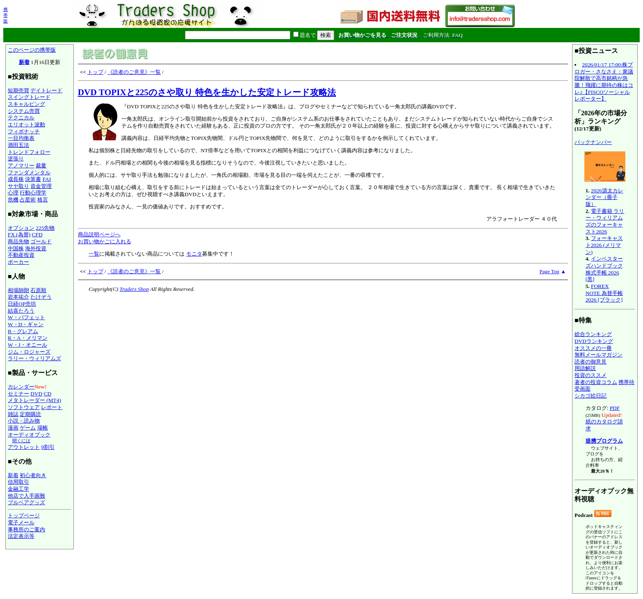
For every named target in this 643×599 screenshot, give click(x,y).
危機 (13, 200)
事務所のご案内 (26, 529)
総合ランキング (593, 334)
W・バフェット (26, 317)
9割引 (48, 447)
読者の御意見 (591, 362)
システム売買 (24, 111)
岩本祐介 (18, 297)
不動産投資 (21, 255)
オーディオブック (29, 435)
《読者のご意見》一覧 (134, 72)
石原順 (38, 290)
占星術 (28, 200)
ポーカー (18, 262)
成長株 (16, 179)
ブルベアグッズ (26, 502)
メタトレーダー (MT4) (34, 400)
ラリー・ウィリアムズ (34, 358)
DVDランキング (594, 341)
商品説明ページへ (99, 234)
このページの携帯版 (32, 50)
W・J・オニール (27, 345)
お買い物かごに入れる (104, 241)
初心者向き (33, 475)
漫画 (13, 428)
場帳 (42, 428)
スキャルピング (26, 104)
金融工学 (18, 489)
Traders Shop (133, 289)
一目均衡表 (21, 138)
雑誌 (13, 414)
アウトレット (24, 447)
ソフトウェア (24, 407)
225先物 (45, 228)
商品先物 (18, 241)
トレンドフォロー (29, 152)
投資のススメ (591, 375)
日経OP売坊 (22, 304)
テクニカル (21, 117)
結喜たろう (21, 311)
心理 (13, 193)
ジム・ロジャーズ (29, 352)
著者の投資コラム (596, 382)
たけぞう (41, 297)
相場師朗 (18, 290)
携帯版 (5, 15)
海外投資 (35, 248)
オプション (21, 228)
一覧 (94, 254)
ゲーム (28, 428)
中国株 (16, 248)
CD (48, 394)
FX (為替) (19, 234)
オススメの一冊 (593, 348)
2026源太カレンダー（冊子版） (604, 197)
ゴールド (41, 241)
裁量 (41, 165)
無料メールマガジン (598, 355)
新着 (24, 62)
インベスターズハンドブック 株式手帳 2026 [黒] (604, 269)
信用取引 (18, 482)
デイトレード (46, 90)
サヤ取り (18, 186)
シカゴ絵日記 (591, 396)
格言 (42, 200)
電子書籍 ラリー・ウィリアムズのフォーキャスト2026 (605, 221)
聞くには (21, 440)
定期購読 (30, 414)
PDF (615, 408)
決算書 (33, 179)
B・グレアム (23, 331)
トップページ (24, 515)
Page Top (549, 271)
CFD (37, 234)
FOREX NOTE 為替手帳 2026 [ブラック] (604, 293)
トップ (95, 72)
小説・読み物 (24, 421)
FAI (47, 179)
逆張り (16, 158)
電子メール (21, 522)
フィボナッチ (24, 131)
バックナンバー (593, 142)
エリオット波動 (26, 124)
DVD (36, 394)
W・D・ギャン (25, 324)
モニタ (194, 254)
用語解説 (585, 368)
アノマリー (21, 165)
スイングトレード (29, 97)
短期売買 (18, 90)
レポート (51, 407)
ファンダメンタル (29, 172)
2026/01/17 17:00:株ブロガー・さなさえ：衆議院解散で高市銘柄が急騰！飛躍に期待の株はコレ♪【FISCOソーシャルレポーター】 (604, 82)
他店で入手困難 (26, 496)
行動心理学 (33, 193)
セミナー (18, 394)
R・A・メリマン (28, 338)
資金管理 (41, 186)
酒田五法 (18, 145)
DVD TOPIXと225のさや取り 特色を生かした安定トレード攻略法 (207, 92)
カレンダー (21, 387)
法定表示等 (21, 536)
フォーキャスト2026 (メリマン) (604, 245)
